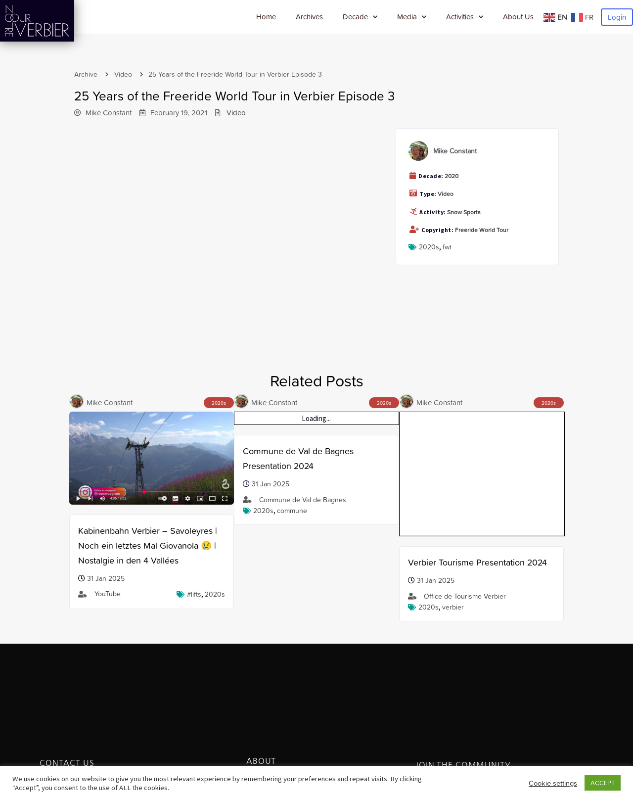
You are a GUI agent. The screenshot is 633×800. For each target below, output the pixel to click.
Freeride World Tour (481, 230)
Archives (309, 16)
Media (411, 17)
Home (266, 16)
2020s (429, 247)
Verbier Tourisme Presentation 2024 (477, 451)
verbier (453, 496)
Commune (292, 511)
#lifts (194, 594)
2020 (451, 176)
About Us (518, 16)
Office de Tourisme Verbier (465, 485)
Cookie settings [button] (553, 783)
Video (123, 74)
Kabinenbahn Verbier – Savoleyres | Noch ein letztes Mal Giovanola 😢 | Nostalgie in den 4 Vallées (147, 545)
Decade (360, 17)
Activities (464, 17)
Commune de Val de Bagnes (302, 500)
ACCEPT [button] (602, 783)
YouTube (107, 594)
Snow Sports (464, 212)
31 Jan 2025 (106, 578)
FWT (447, 247)
